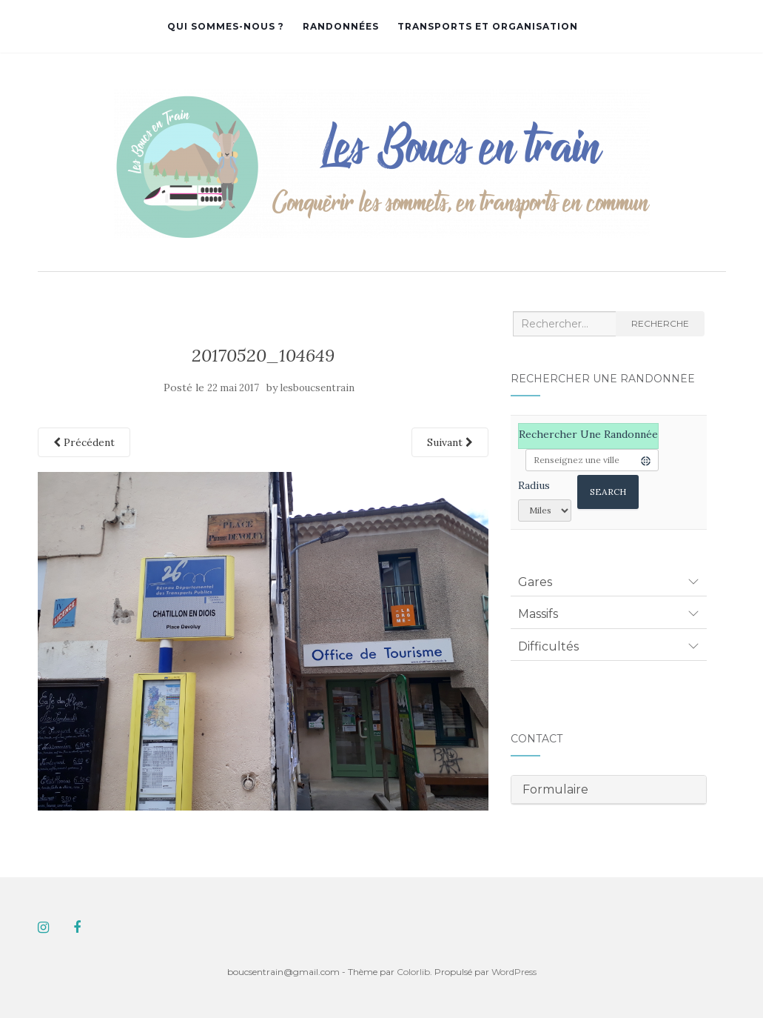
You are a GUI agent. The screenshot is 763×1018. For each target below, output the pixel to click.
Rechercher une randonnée (588, 434)
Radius (534, 485)
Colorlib (413, 971)
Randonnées (341, 26)
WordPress (514, 971)
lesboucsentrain (317, 388)
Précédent (84, 442)
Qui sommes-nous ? (225, 26)
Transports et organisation (487, 26)
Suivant (450, 442)
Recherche (660, 323)
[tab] (609, 582)
